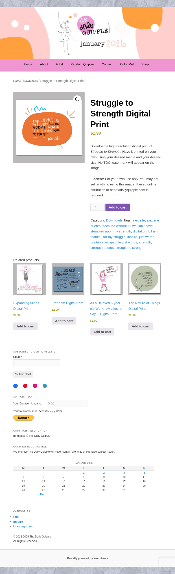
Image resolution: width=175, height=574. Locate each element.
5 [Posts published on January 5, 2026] (23, 477)
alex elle (139, 220)
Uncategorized (23, 526)
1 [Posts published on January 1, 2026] (84, 472)
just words (146, 237)
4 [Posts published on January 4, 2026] (144, 472)
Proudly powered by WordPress (87, 558)
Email (17, 357)
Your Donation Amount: (27, 403)
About (44, 64)
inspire (132, 237)
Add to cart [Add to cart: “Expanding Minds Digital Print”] (25, 326)
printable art (99, 242)
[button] (77, 99)
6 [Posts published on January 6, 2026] (43, 477)
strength (145, 242)
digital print (141, 231)
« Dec (41, 494)
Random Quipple (82, 64)
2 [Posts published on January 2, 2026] (104, 472)
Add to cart (118, 207)
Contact (107, 64)
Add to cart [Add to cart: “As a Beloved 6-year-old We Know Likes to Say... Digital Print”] (102, 332)
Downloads (30, 81)
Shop (145, 64)
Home (28, 64)
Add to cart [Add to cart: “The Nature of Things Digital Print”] (140, 326)
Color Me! (127, 64)
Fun (16, 516)
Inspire (18, 521)
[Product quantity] (97, 207)
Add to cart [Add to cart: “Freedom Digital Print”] (64, 321)
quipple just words (123, 242)
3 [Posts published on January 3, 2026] (124, 472)
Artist (59, 64)
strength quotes (102, 247)
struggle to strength (130, 247)
